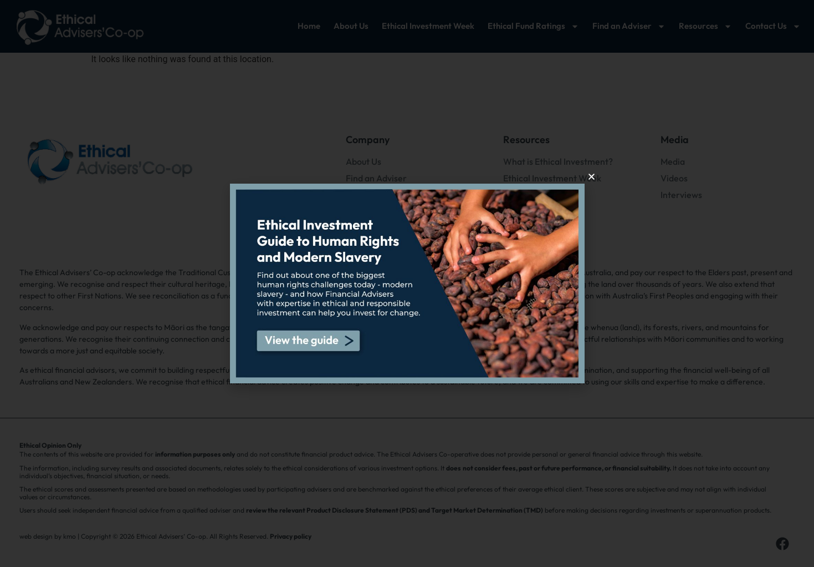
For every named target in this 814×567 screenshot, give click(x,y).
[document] (407, 283)
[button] (591, 177)
